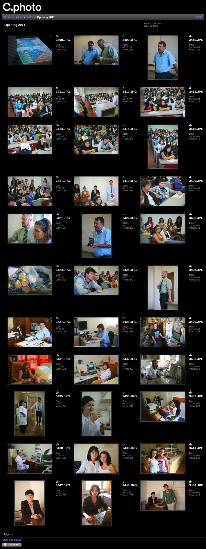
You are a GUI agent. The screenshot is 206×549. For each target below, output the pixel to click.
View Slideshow (12, 539)
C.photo (9, 17)
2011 (30, 17)
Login (198, 17)
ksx (20, 17)
